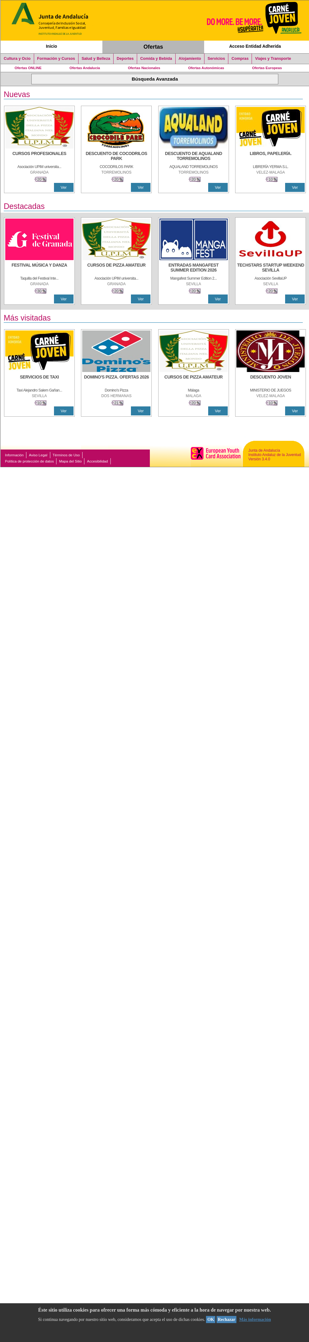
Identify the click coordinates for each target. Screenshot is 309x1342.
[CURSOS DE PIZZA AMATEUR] (116, 268)
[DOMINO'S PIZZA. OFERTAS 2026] (116, 380)
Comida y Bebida (156, 58)
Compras (240, 58)
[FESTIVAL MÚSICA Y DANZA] (39, 268)
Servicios (216, 58)
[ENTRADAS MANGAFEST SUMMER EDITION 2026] (193, 268)
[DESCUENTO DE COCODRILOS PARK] (116, 156)
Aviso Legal (38, 455)
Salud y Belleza (96, 58)
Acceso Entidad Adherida (255, 46)
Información (14, 455)
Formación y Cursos (56, 58)
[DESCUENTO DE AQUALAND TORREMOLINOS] (193, 156)
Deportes (125, 58)
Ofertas (153, 47)
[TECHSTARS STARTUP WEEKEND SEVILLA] (270, 268)
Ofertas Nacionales (144, 68)
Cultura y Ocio (17, 58)
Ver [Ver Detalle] (64, 187)
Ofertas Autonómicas (206, 68)
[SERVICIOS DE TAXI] (39, 380)
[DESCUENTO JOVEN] (270, 380)
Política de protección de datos (29, 461)
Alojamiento (190, 58)
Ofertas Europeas (267, 68)
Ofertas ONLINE (28, 68)
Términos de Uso (66, 455)
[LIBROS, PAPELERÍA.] (270, 156)
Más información (255, 1319)
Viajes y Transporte (273, 58)
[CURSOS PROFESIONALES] (39, 156)
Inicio (51, 46)
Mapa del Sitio (70, 461)
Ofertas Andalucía (84, 68)
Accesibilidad (97, 461)
